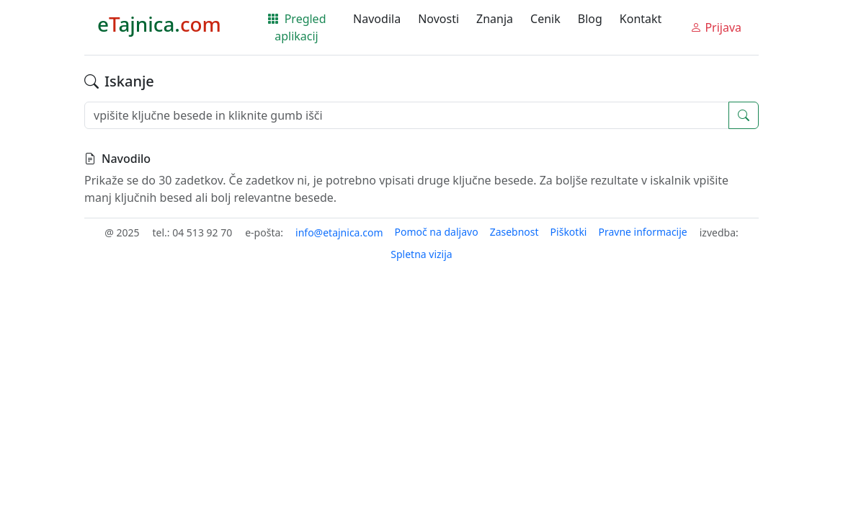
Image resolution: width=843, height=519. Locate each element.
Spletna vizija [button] (421, 254)
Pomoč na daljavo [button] (436, 232)
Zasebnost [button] (514, 232)
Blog (590, 19)
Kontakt (641, 19)
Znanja (494, 19)
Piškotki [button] (568, 232)
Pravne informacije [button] (642, 232)
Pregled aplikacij (296, 27)
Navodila (377, 19)
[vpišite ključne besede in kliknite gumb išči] (406, 115)
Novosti (438, 19)
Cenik (545, 19)
